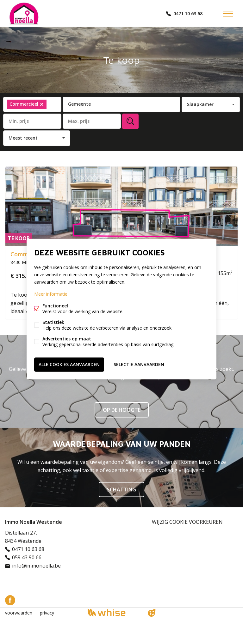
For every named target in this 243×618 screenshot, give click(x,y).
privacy (47, 613)
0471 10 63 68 (187, 13)
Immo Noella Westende (33, 521)
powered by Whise (114, 612)
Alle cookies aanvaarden (69, 364)
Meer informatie (50, 294)
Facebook (10, 600)
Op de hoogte (121, 409)
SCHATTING (121, 489)
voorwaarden (18, 613)
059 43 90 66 (26, 557)
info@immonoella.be (36, 565)
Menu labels (228, 13)
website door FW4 (152, 613)
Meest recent (23, 138)
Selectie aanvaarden (139, 364)
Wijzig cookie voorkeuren (187, 521)
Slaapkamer (200, 104)
